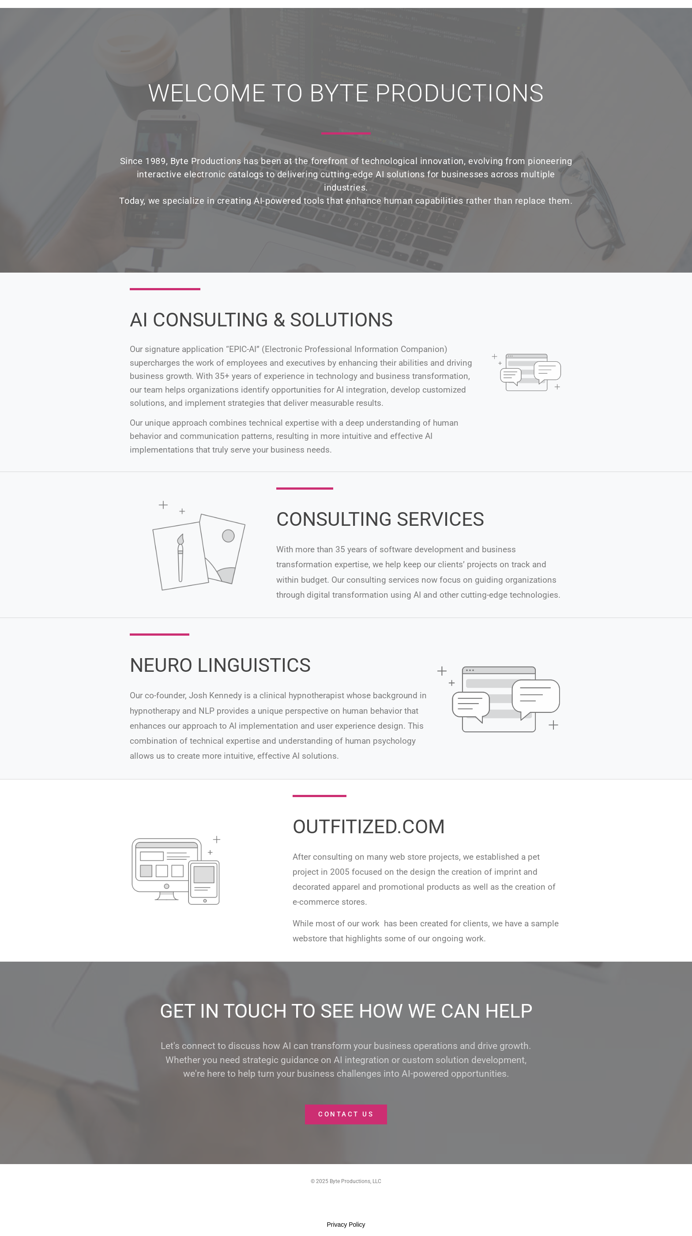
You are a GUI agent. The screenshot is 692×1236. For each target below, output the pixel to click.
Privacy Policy (346, 1224)
